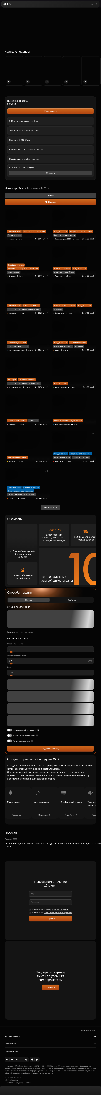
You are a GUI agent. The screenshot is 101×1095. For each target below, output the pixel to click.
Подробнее (18, 815)
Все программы (26, 632)
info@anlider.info (11, 1080)
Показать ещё (50, 507)
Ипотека (28, 600)
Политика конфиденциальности (18, 1083)
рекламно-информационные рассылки (58, 913)
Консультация (50, 111)
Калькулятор (12, 632)
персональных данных (60, 910)
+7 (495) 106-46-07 (88, 1031)
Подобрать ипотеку (50, 749)
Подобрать (50, 987)
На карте (50, 202)
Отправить (50, 919)
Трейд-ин (72, 600)
